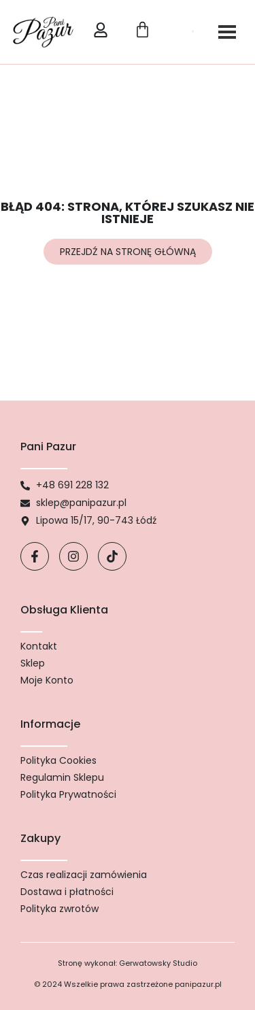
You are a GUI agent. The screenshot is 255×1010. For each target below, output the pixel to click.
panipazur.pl (198, 984)
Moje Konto (46, 680)
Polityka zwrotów (59, 908)
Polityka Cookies (58, 760)
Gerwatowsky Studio (158, 963)
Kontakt (38, 646)
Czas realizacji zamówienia (83, 874)
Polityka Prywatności (68, 794)
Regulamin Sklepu (62, 777)
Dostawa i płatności (67, 891)
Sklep (32, 663)
